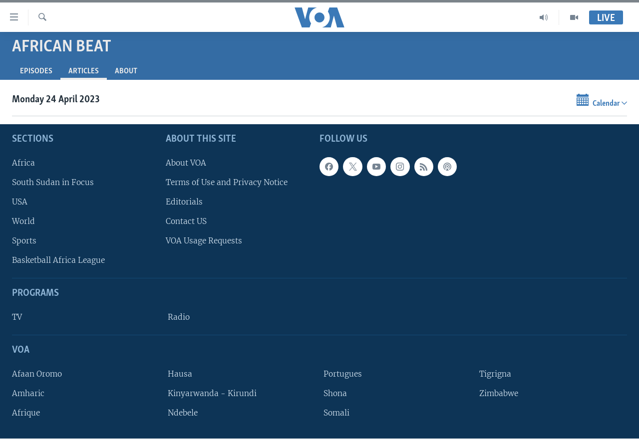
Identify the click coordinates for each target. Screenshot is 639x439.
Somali (336, 413)
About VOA (186, 163)
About (126, 71)
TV (17, 317)
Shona (335, 393)
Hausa (180, 374)
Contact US (186, 221)
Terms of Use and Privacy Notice (227, 182)
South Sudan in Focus (53, 182)
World (23, 221)
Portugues (342, 374)
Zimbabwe (498, 393)
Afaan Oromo (37, 374)
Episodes (36, 71)
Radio (179, 317)
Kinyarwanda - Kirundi (212, 393)
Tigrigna (495, 374)
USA (19, 202)
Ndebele (183, 413)
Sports (24, 241)
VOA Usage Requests (204, 241)
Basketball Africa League (58, 260)
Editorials (184, 202)
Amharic (28, 393)
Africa (23, 163)
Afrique (26, 413)
